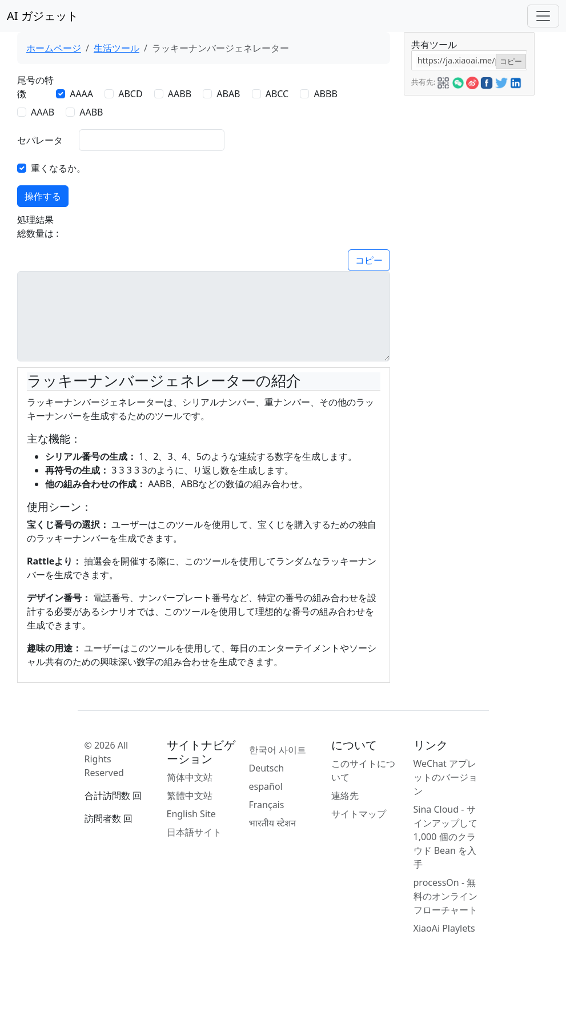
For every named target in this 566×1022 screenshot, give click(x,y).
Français (266, 804)
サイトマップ (358, 814)
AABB (179, 94)
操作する (43, 196)
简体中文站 (189, 777)
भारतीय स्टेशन (272, 823)
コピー (369, 260)
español (266, 786)
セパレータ (40, 140)
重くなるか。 (58, 168)
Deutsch (266, 768)
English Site (191, 814)
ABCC (277, 94)
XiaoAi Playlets (444, 928)
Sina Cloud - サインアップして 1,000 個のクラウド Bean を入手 (445, 836)
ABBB (325, 94)
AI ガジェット (42, 15)
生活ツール (116, 48)
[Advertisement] (468, 267)
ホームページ (53, 48)
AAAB (42, 112)
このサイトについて (363, 770)
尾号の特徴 (35, 87)
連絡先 (345, 795)
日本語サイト (194, 832)
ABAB (228, 94)
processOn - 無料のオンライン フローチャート (445, 896)
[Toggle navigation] (543, 16)
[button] (443, 81)
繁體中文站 (189, 795)
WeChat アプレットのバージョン (445, 777)
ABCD (130, 94)
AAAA (81, 94)
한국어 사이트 (277, 749)
